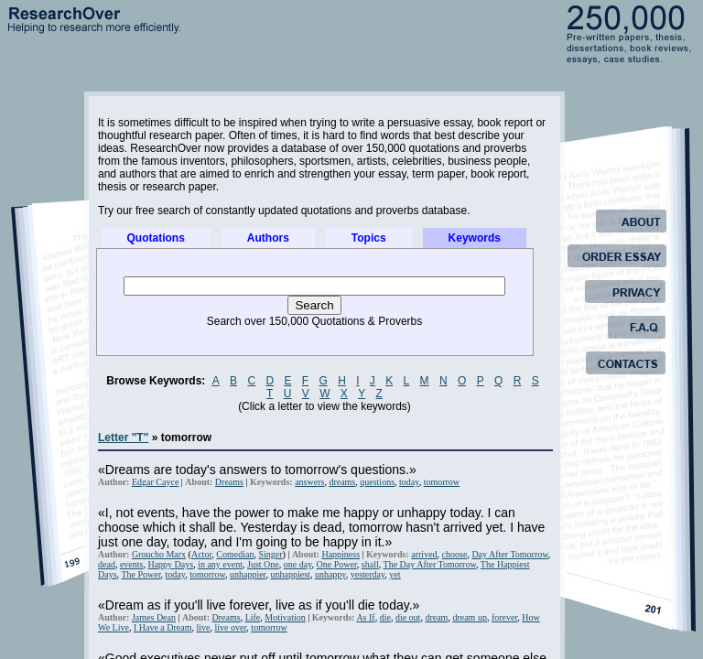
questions (377, 482)
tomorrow (442, 482)
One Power (337, 564)
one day (298, 564)
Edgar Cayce (155, 482)
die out (408, 617)
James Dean (154, 617)
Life (253, 617)
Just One (263, 564)
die (385, 617)
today (409, 482)
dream (436, 617)
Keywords (475, 238)
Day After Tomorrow (509, 554)
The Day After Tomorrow (430, 564)
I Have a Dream (163, 627)
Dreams (229, 482)
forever (504, 617)
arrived (424, 554)
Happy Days (170, 564)
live (203, 627)
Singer (270, 554)
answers (309, 482)
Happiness (340, 554)
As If (365, 617)
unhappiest (290, 574)
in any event (220, 564)
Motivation (285, 617)
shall (370, 564)
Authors (268, 238)
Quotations (156, 238)
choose (455, 554)
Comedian (235, 554)
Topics (369, 238)
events (132, 564)
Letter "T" (123, 437)
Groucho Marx (159, 554)
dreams (342, 482)
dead (106, 564)
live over (230, 627)
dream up (469, 617)
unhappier (248, 574)
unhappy (330, 574)
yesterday (368, 574)
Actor (201, 554)
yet (394, 574)
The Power (140, 574)
